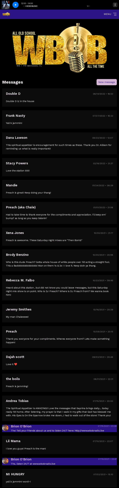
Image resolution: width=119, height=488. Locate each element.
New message (106, 82)
